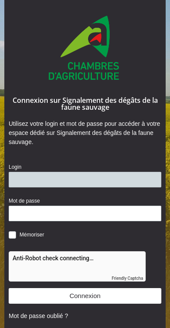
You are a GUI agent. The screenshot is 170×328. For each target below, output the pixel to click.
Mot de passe (24, 201)
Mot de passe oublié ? (38, 315)
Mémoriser (32, 235)
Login (15, 167)
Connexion (85, 295)
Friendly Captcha (127, 278)
